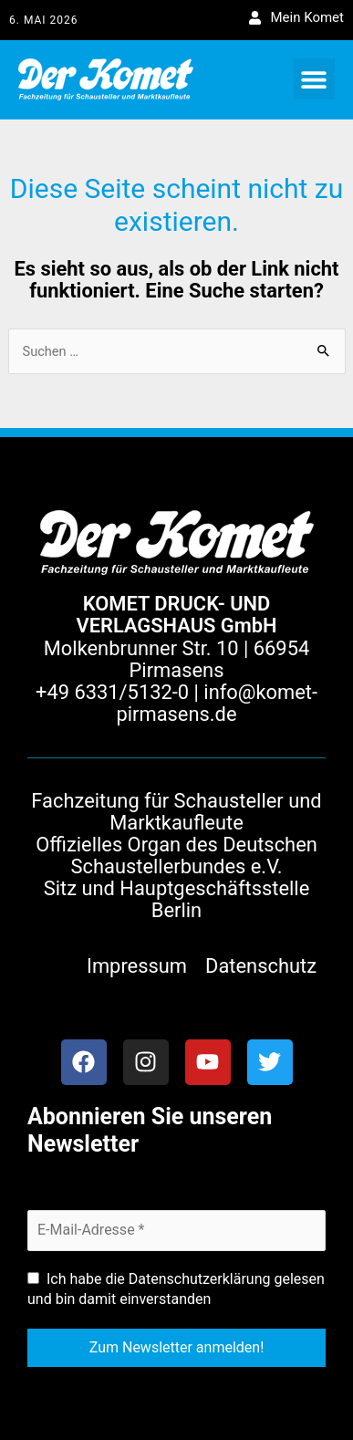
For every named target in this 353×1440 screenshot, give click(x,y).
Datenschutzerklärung (200, 1279)
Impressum (137, 966)
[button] (314, 78)
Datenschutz (261, 966)
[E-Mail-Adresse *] (176, 1230)
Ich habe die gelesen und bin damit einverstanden (176, 1289)
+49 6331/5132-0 (112, 692)
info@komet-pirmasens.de (216, 703)
